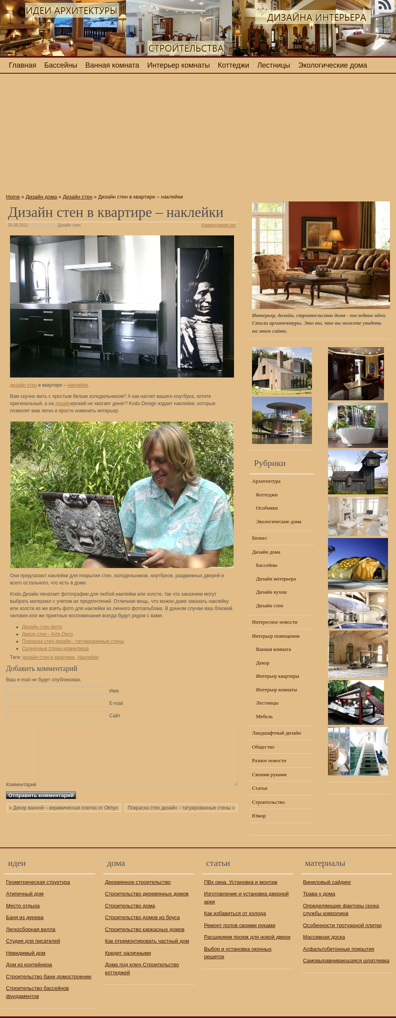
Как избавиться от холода (235, 913)
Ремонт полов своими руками (239, 925)
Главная (22, 65)
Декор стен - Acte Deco (47, 634)
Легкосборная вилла (31, 929)
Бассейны (61, 65)
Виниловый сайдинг (327, 882)
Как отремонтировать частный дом (147, 941)
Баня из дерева (25, 917)
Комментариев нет (219, 225)
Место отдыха (23, 906)
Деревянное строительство (138, 882)
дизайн (63, 403)
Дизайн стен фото (42, 627)
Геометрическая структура (38, 882)
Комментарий (21, 726)
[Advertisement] (122, 136)
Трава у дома (319, 894)
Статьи (259, 788)
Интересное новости (275, 622)
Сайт (114, 716)
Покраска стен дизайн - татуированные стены (73, 641)
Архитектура (266, 481)
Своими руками (269, 774)
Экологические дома (332, 65)
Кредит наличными (128, 953)
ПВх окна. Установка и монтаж (241, 882)
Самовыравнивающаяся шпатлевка (346, 961)
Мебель (264, 716)
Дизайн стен (77, 197)
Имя (113, 691)
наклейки (78, 385)
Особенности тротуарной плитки (342, 925)
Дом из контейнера (29, 965)
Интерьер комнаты (178, 65)
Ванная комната (112, 65)
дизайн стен (23, 385)
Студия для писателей (33, 941)
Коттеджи (234, 65)
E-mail (116, 703)
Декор (262, 663)
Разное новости (269, 760)
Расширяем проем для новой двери (247, 937)
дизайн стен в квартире (48, 657)
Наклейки (87, 657)
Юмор (259, 816)
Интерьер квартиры (277, 676)
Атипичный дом (25, 894)
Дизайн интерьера (276, 579)
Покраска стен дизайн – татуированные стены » (181, 825)
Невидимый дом (26, 953)
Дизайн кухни (271, 592)
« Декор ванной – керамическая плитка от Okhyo (63, 825)
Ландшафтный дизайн (276, 733)
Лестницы (273, 65)
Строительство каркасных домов (145, 929)
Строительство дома (130, 906)
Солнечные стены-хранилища (55, 648)
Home (13, 197)
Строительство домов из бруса (142, 917)
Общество (263, 747)
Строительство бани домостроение (48, 977)
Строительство (268, 802)
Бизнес (259, 538)
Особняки (267, 508)
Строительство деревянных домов (147, 894)
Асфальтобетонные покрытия (338, 949)
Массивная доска (324, 937)
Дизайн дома (41, 197)
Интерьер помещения (276, 636)
